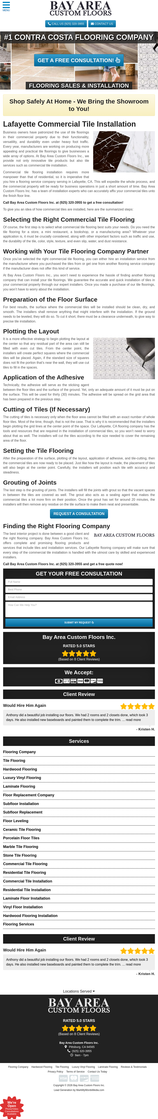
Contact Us (102, 23)
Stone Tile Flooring (20, 855)
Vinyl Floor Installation (23, 907)
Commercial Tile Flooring (25, 864)
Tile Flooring (14, 761)
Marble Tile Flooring (20, 847)
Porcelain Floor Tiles (21, 838)
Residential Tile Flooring (24, 872)
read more (133, 720)
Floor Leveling (15, 821)
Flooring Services (18, 924)
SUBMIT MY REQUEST (79, 622)
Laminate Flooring (19, 786)
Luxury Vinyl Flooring (22, 778)
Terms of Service (75, 1094)
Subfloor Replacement (22, 812)
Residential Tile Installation (27, 890)
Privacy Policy (55, 1094)
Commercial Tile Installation (27, 881)
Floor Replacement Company (28, 795)
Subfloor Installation (21, 804)
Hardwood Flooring (20, 769)
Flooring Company (19, 752)
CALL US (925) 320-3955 (66, 23)
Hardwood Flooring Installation (30, 916)
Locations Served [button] (79, 991)
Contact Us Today (97, 1094)
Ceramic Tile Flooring (22, 830)
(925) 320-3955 (71, 202)
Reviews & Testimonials (134, 1089)
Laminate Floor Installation (26, 898)
